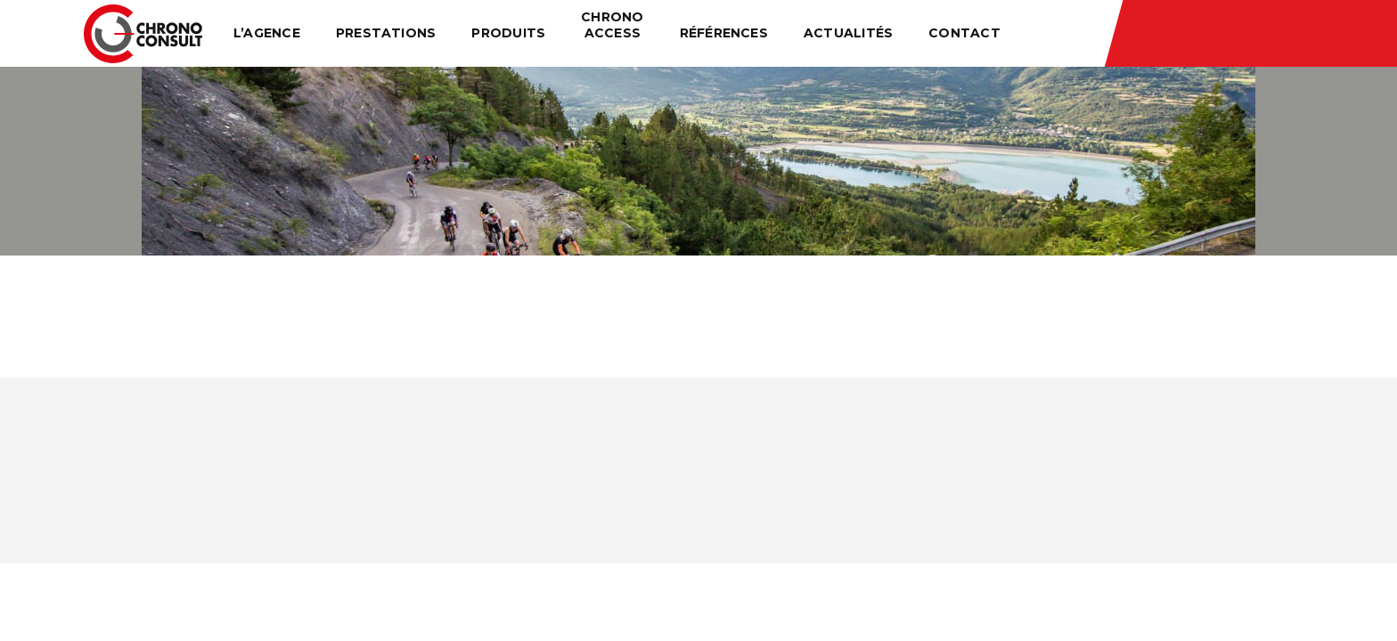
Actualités (848, 33)
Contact (964, 33)
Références (724, 33)
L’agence (266, 33)
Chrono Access (612, 25)
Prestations (386, 33)
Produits (508, 33)
